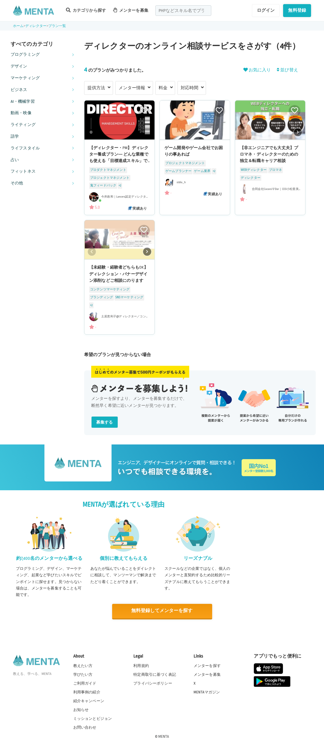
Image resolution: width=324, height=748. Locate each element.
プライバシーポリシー (152, 683)
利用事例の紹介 (86, 692)
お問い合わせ (85, 727)
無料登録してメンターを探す (162, 610)
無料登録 (297, 10)
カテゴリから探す (86, 10)
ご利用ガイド (85, 683)
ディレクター (36, 26)
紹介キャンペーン (88, 701)
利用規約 (141, 665)
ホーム (18, 26)
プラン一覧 (57, 26)
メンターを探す (207, 665)
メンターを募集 (130, 10)
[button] (297, 132)
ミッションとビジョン (92, 718)
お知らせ (81, 709)
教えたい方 (83, 665)
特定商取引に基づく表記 (154, 674)
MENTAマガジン (207, 692)
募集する (104, 422)
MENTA (163, 736)
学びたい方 (83, 674)
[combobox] (183, 10)
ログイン (266, 10)
